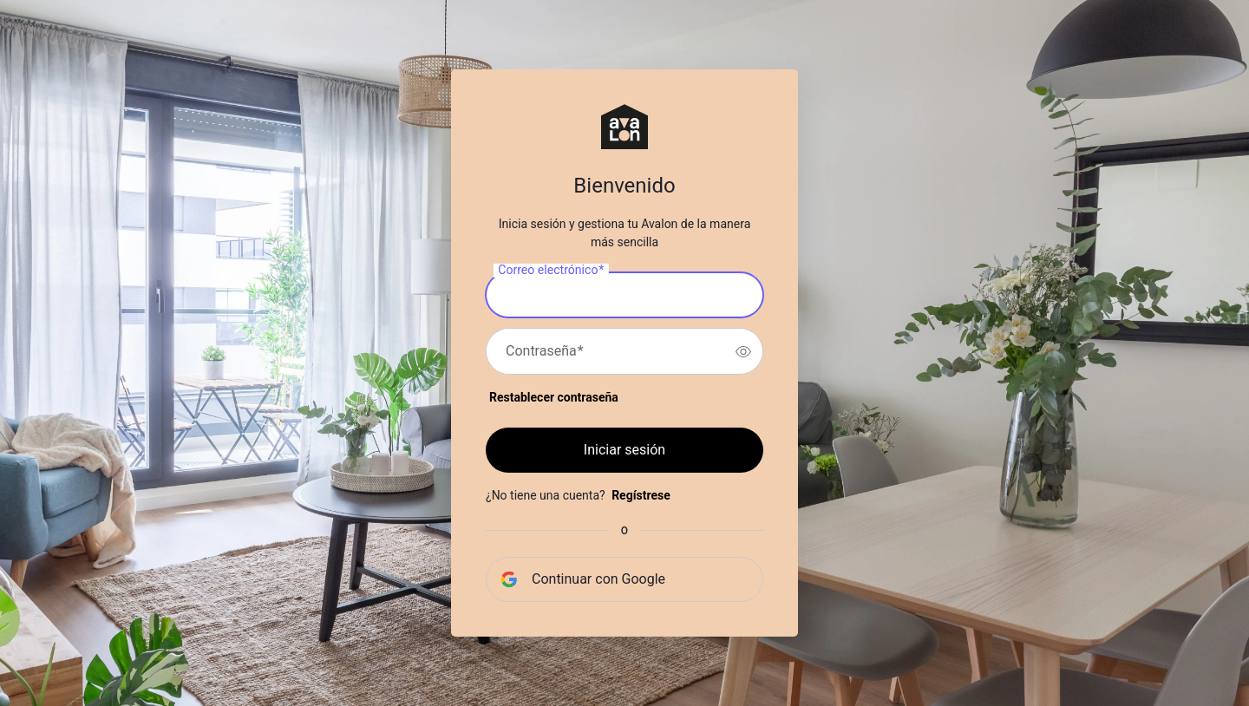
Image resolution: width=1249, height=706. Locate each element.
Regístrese (640, 495)
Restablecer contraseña (553, 397)
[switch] (743, 351)
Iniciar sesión (624, 449)
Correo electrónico (551, 271)
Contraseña (545, 351)
